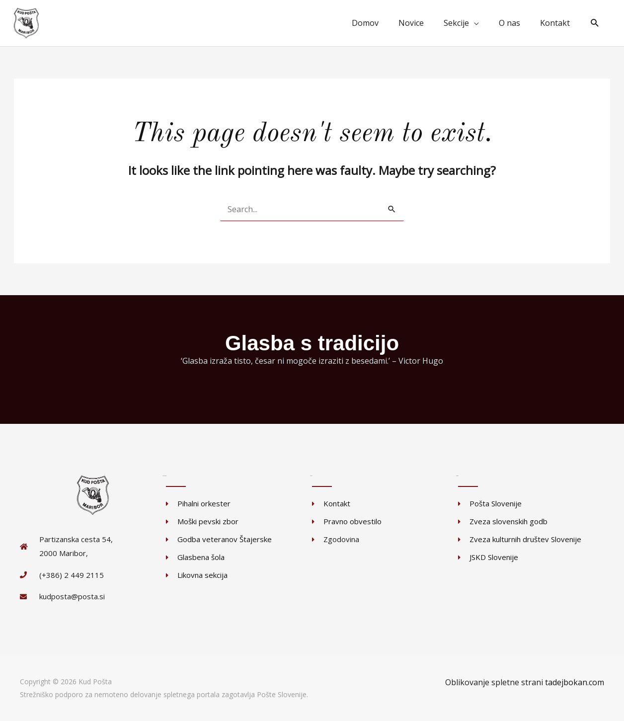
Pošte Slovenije (282, 694)
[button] (595, 23)
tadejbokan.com (574, 682)
